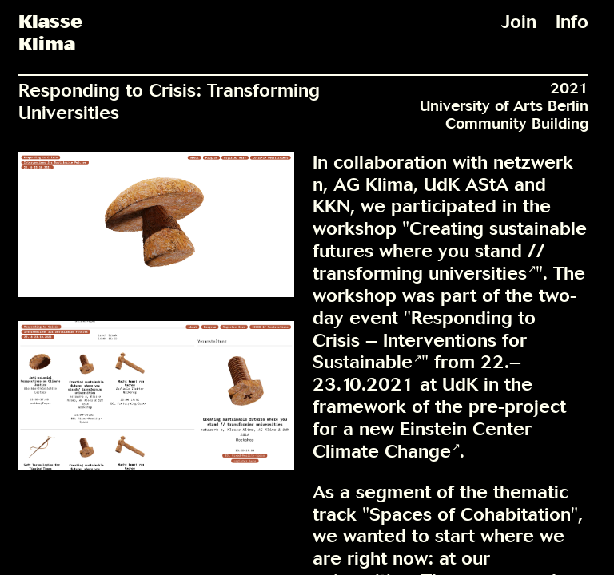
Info (572, 21)
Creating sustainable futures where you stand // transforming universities (450, 251)
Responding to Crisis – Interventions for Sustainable (424, 340)
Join (518, 21)
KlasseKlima (50, 33)
